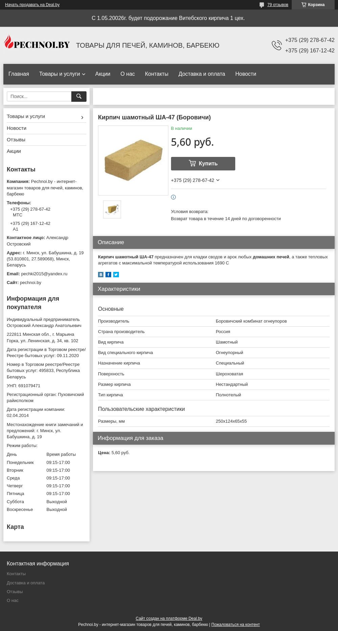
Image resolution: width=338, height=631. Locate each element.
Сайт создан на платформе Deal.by (169, 618)
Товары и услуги (59, 74)
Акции (103, 74)
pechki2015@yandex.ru (44, 273)
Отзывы (16, 139)
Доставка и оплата (201, 74)
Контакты (156, 74)
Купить (208, 163)
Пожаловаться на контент (235, 624)
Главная (18, 74)
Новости (245, 74)
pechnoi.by (30, 282)
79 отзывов (277, 4)
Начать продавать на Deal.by (32, 4)
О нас (127, 74)
